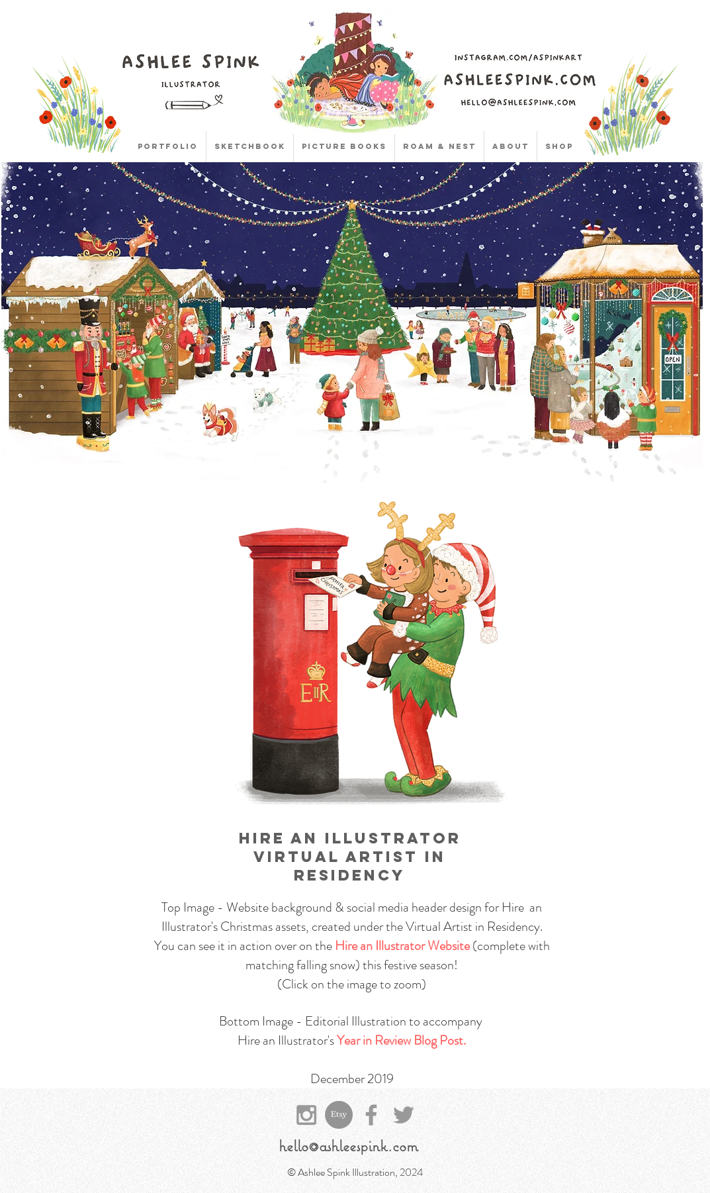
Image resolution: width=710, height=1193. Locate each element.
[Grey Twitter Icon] (404, 1115)
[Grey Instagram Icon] (306, 1115)
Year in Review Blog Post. (401, 1040)
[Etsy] (339, 1115)
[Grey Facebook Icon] (371, 1115)
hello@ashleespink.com (348, 1145)
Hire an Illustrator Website (402, 945)
